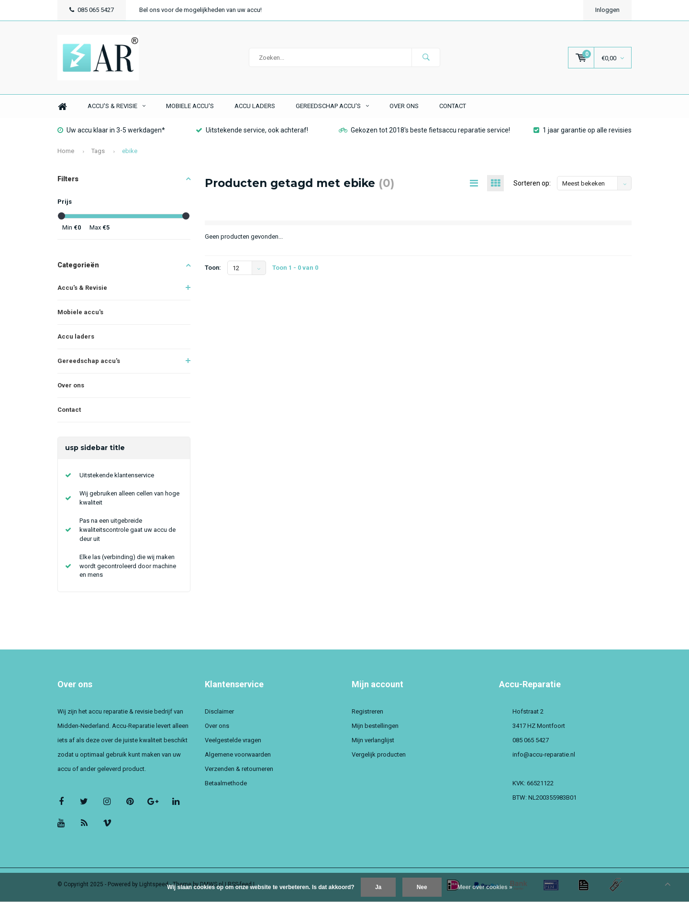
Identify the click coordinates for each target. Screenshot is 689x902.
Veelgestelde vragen (233, 741)
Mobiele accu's (190, 106)
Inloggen (607, 9)
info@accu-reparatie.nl (543, 755)
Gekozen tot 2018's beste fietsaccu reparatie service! (424, 130)
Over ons (404, 106)
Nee (422, 887)
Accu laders (254, 106)
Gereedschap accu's (332, 106)
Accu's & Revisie (116, 106)
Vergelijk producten (379, 755)
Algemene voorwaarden (238, 755)
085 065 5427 (91, 9)
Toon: (213, 268)
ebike (129, 151)
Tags (98, 151)
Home (62, 107)
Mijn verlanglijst (373, 741)
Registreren (367, 712)
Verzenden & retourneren (239, 769)
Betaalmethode (226, 784)
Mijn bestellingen (375, 726)
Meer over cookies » (484, 887)
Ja (378, 887)
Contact (452, 106)
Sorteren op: (532, 184)
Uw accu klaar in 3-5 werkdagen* (111, 130)
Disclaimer (219, 712)
